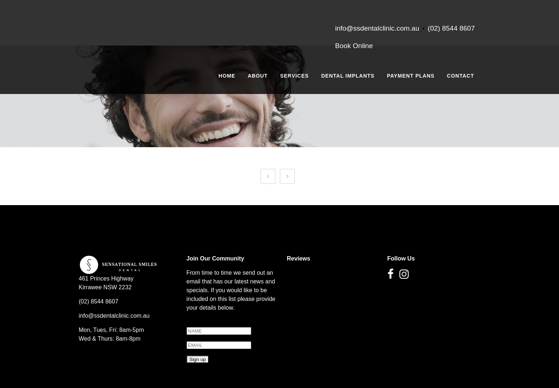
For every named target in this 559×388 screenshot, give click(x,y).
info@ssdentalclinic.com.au (114, 316)
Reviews (298, 258)
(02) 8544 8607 (451, 28)
